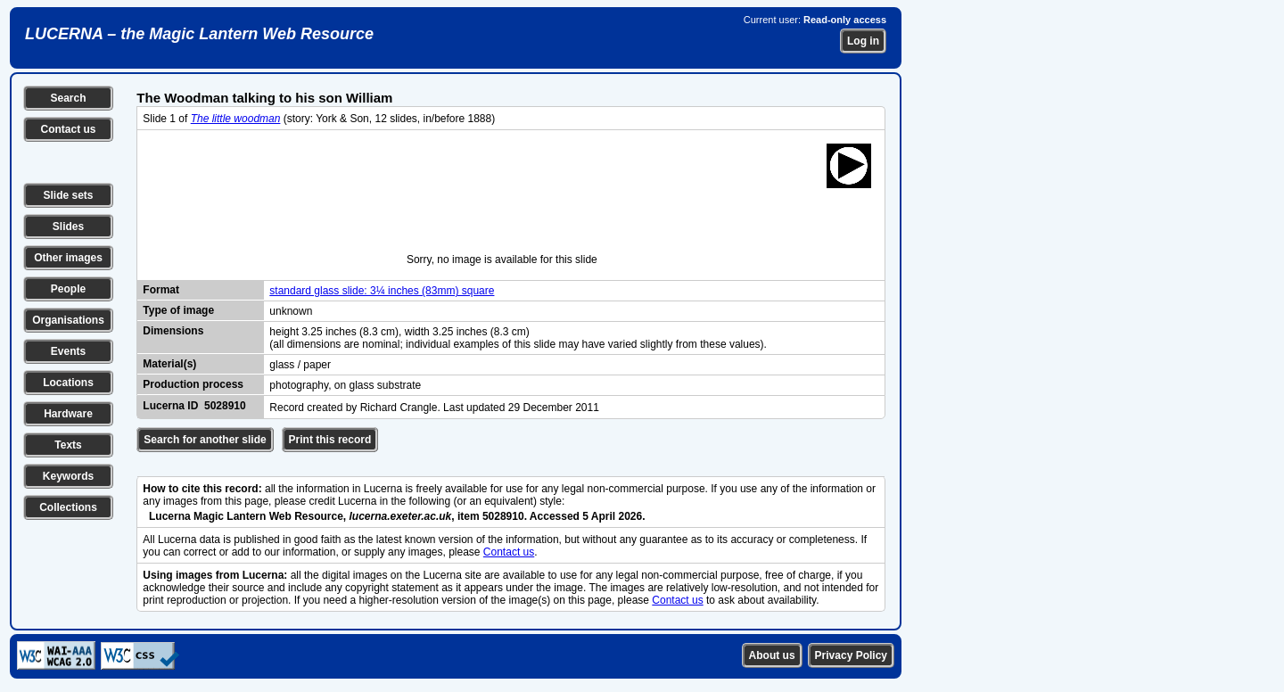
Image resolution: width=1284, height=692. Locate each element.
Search (68, 98)
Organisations (68, 320)
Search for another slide (205, 439)
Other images (68, 257)
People (68, 289)
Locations (68, 382)
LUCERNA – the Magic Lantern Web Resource (199, 34)
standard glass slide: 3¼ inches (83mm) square (381, 290)
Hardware (68, 414)
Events (68, 351)
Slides (68, 226)
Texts (67, 445)
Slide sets (68, 195)
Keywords (68, 476)
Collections (68, 507)
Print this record (330, 439)
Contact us (67, 129)
